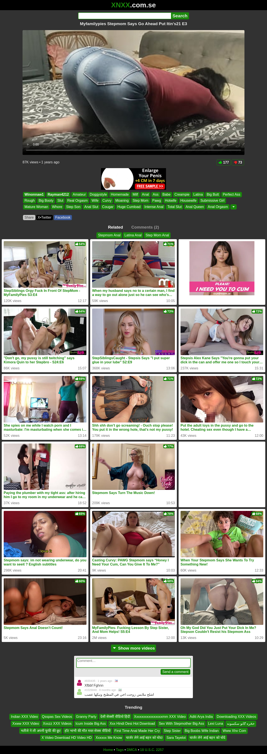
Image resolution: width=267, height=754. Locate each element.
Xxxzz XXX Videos (57, 723)
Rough (29, 201)
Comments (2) (145, 227)
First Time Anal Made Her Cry (137, 730)
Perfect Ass (231, 194)
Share (29, 217)
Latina (198, 194)
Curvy (106, 201)
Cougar (107, 207)
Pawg (156, 201)
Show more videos (133, 648)
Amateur (79, 194)
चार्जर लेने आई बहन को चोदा (144, 737)
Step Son (73, 207)
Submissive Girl (212, 201)
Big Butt (213, 194)
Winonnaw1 (34, 194)
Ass (156, 194)
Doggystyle (98, 194)
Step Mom (140, 201)
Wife (94, 201)
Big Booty (46, 201)
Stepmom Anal (109, 235)
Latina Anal (133, 235)
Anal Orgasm (218, 207)
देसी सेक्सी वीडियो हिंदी (115, 716)
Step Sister (172, 730)
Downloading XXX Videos (236, 716)
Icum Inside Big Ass (90, 723)
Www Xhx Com (234, 730)
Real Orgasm (77, 201)
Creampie (181, 194)
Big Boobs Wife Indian (202, 730)
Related (115, 227)
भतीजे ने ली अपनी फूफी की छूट (41, 730)
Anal (145, 194)
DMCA (132, 750)
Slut (60, 201)
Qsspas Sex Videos (57, 716)
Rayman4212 (58, 194)
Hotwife (170, 201)
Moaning (122, 201)
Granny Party (86, 716)
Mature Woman (36, 207)
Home (108, 750)
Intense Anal (153, 207)
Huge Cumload (129, 207)
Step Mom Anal (157, 235)
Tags (120, 750)
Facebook (62, 217)
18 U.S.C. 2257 (152, 750)
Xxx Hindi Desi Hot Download (132, 723)
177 (224, 162)
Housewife (188, 201)
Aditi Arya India (201, 716)
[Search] (124, 15)
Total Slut (174, 207)
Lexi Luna (215, 723)
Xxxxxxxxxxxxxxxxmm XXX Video (160, 716)
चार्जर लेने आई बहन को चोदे (207, 737)
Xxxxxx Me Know (109, 737)
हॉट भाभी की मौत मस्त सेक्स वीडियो (88, 730)
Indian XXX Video (24, 716)
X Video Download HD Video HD (67, 737)
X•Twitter (44, 217)
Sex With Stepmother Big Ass (181, 723)
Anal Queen (195, 207)
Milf (135, 194)
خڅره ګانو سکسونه (241, 723)
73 (238, 162)
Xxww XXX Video (25, 723)
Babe (167, 194)
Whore (57, 207)
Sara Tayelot (176, 737)
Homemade (120, 194)
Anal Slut (91, 207)
